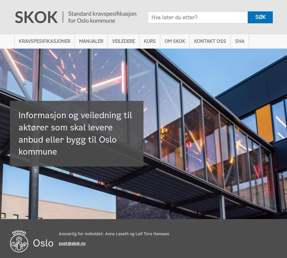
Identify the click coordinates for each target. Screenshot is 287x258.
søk (260, 17)
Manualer (91, 41)
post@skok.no (72, 243)
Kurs (150, 41)
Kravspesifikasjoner (44, 41)
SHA (239, 41)
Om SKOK (175, 41)
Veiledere (123, 41)
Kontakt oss (210, 41)
